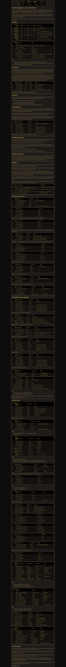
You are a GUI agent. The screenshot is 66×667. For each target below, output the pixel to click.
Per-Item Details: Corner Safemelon (20, 297)
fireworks (23, 578)
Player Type (16, 185)
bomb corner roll (44, 634)
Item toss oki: (15, 67)
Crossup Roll (16, 448)
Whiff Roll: (14, 162)
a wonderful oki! (45, 373)
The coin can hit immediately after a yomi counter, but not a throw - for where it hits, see (26, 218)
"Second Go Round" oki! (44, 278)
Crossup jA (16, 450)
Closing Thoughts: (16, 646)
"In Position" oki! (41, 200)
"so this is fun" (45, 123)
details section (30, 92)
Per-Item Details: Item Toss (18, 196)
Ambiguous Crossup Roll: (18, 137)
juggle (23, 249)
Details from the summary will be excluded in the (20, 92)
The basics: (15, 22)
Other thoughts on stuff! (16, 665)
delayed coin (42, 218)
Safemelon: (14, 95)
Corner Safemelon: (16, 106)
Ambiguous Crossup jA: (18, 154)
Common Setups (16, 400)
